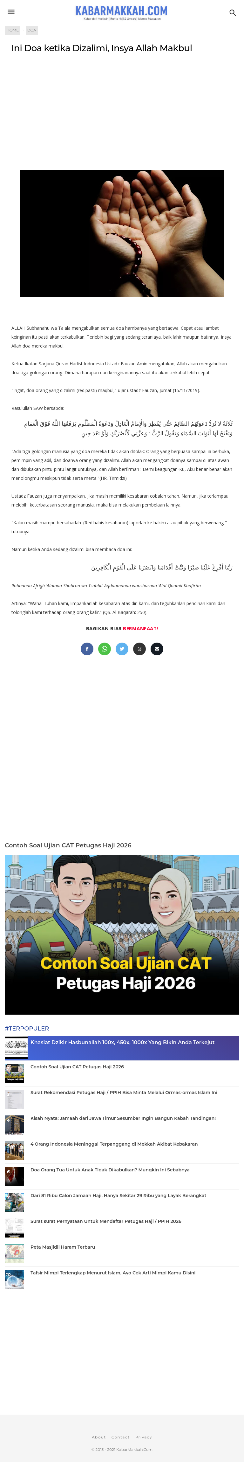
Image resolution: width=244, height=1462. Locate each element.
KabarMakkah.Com (134, 1449)
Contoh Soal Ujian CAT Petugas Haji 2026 (68, 845)
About (99, 1437)
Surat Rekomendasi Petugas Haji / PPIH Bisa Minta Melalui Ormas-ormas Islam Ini (123, 1092)
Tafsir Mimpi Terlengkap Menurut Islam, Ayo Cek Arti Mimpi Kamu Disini (112, 1273)
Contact (121, 1437)
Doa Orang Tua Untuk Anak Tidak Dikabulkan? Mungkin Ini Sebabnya (110, 1170)
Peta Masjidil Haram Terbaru (62, 1247)
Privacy (143, 1437)
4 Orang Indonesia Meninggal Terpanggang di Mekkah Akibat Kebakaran (114, 1144)
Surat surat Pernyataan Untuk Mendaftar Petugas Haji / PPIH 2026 (105, 1221)
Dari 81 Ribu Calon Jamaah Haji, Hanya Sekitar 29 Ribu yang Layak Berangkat (118, 1195)
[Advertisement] (122, 110)
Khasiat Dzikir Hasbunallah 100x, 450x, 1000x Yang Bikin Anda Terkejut (122, 1042)
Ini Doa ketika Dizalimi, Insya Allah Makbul (101, 48)
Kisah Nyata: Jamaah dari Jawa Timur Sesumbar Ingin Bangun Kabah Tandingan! (123, 1118)
